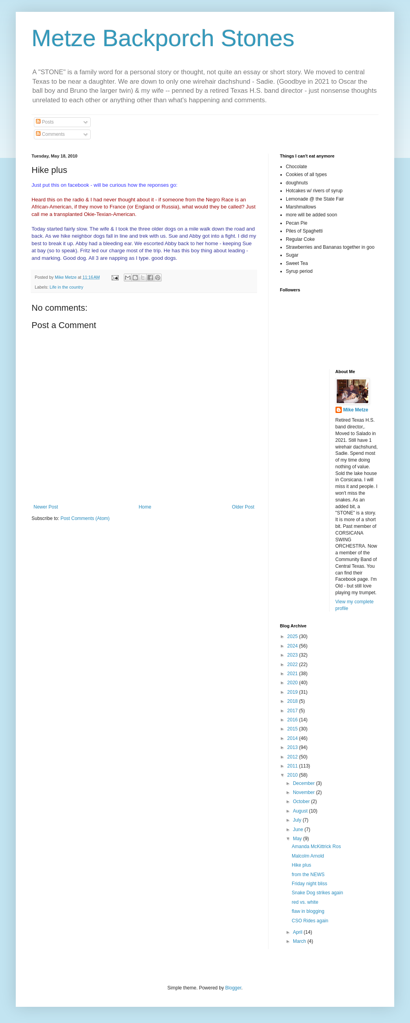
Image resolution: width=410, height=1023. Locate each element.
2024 (293, 646)
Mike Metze (355, 410)
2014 (293, 738)
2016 (293, 720)
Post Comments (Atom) (85, 518)
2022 (293, 664)
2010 (293, 775)
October (302, 801)
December (304, 783)
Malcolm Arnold (308, 856)
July (298, 820)
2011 (293, 766)
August (301, 811)
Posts (45, 122)
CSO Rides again (310, 921)
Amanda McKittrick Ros (316, 846)
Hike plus (301, 865)
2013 (293, 747)
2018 (293, 701)
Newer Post (46, 507)
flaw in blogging (308, 911)
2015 (293, 729)
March (300, 941)
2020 (293, 682)
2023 (293, 655)
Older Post (243, 507)
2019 (293, 692)
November (304, 792)
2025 (293, 636)
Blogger (233, 988)
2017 (293, 710)
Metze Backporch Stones (163, 38)
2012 (293, 757)
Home (145, 507)
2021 (293, 673)
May (298, 838)
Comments (50, 134)
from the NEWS (308, 874)
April (298, 932)
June (298, 829)
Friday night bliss (309, 883)
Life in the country (66, 287)
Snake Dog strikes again (317, 892)
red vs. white (305, 902)
